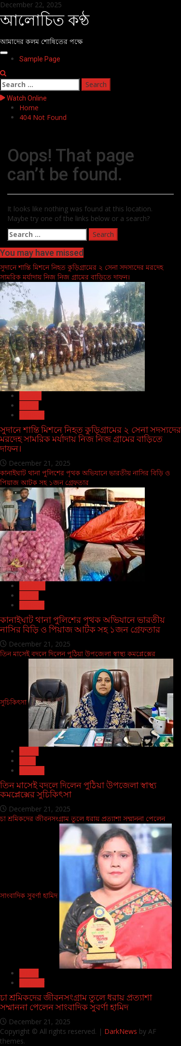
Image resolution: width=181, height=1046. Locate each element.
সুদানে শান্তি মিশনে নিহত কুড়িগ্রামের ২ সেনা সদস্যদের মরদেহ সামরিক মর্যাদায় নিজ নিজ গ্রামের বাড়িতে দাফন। (81, 272)
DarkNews (120, 1031)
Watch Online (23, 98)
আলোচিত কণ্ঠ (44, 20)
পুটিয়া (27, 761)
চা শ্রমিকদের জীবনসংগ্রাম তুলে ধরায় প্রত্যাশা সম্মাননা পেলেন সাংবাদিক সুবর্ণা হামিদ (76, 1002)
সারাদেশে (31, 415)
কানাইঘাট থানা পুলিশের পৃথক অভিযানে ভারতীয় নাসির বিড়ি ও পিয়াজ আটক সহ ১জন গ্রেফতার (85, 477)
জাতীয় (29, 405)
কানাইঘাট (32, 585)
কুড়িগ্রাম (30, 395)
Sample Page (39, 59)
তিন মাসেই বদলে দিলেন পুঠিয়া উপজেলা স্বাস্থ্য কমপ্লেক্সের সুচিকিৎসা (78, 790)
